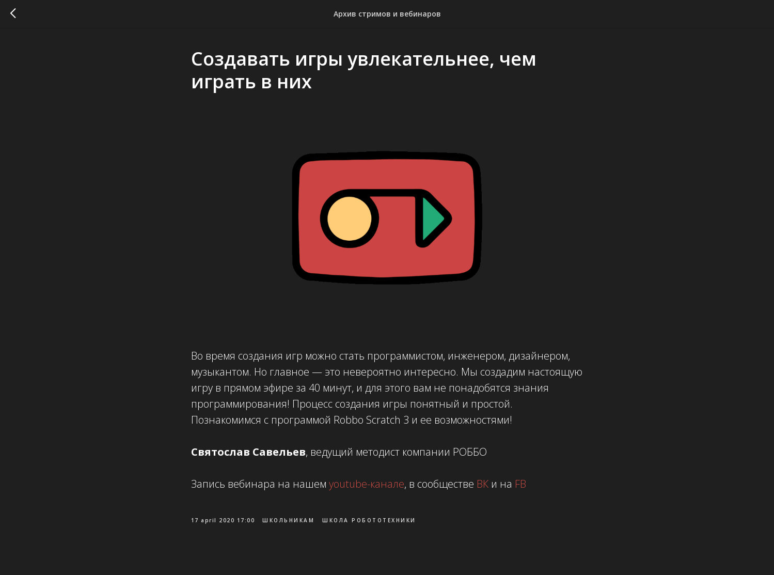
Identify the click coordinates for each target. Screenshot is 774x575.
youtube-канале (366, 485)
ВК (481, 485)
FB (519, 485)
